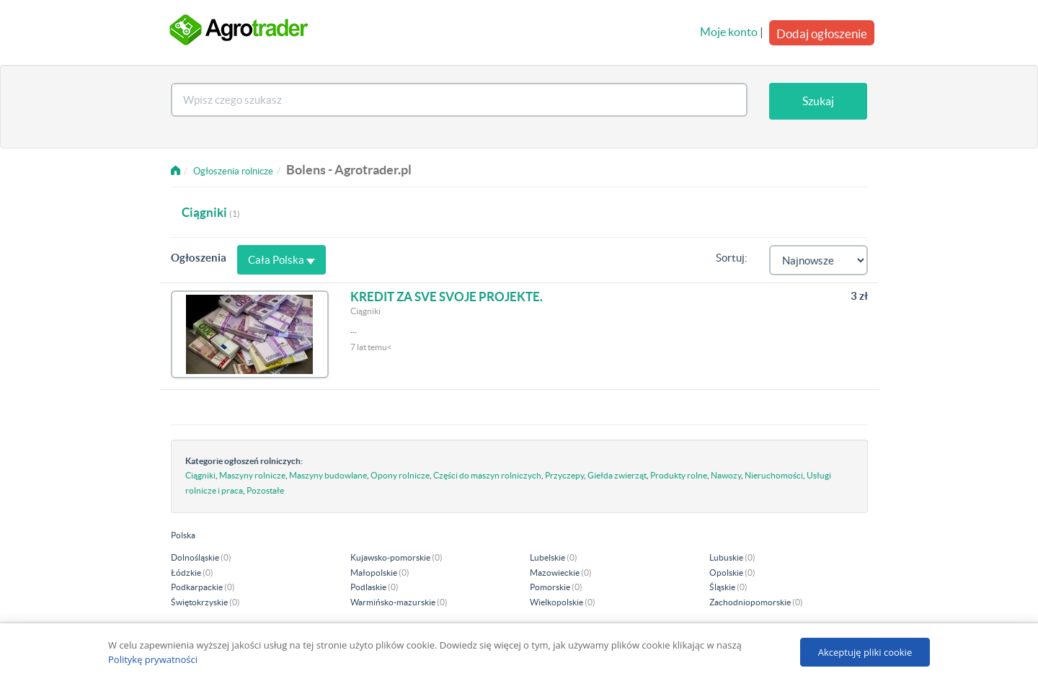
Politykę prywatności (153, 659)
